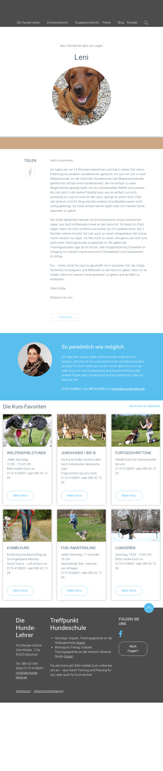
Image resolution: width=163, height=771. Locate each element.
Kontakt (132, 22)
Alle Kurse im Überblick (144, 406)
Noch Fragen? (133, 649)
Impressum (23, 691)
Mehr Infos (20, 495)
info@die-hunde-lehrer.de (128, 389)
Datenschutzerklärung (48, 691)
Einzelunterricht (57, 22)
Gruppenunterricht (87, 22)
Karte (80, 643)
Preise (106, 22)
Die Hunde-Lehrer (82, 8)
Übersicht (65, 317)
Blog (121, 22)
